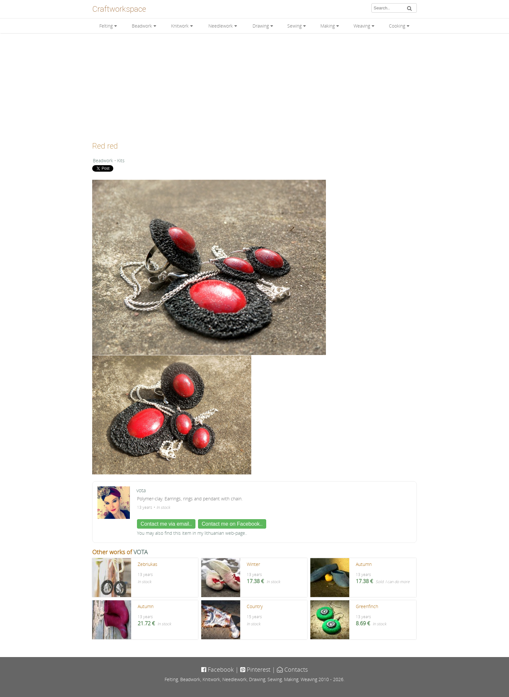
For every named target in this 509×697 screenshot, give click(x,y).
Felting (106, 26)
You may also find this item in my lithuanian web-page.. (192, 533)
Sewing (294, 26)
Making (327, 26)
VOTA (140, 552)
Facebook (217, 669)
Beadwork (142, 26)
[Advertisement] (254, 85)
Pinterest (255, 669)
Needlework (220, 26)
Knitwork (180, 26)
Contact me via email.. (166, 524)
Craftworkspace (119, 9)
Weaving (362, 26)
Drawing (261, 26)
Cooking (397, 26)
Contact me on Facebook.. (232, 524)
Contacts (292, 669)
